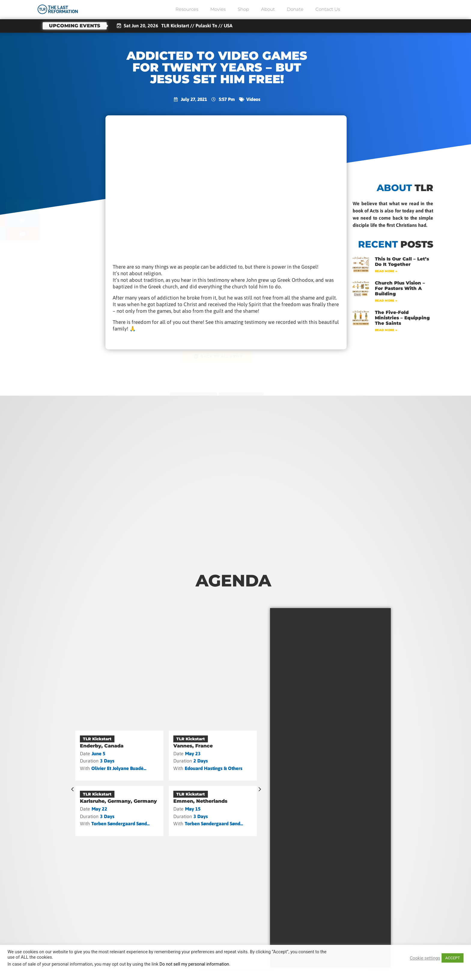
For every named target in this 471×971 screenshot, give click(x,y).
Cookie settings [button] (425, 958)
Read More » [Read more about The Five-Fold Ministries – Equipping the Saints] (386, 330)
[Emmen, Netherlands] (213, 811)
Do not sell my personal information (194, 964)
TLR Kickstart (97, 738)
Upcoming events (74, 26)
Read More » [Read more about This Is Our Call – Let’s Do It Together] (386, 271)
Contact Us (327, 9)
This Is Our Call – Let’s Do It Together (402, 261)
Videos (253, 99)
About (268, 9)
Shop (243, 9)
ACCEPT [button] (452, 958)
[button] (54, 206)
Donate (295, 9)
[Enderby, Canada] (119, 756)
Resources (186, 9)
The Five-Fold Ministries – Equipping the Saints (402, 317)
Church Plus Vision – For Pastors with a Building (400, 288)
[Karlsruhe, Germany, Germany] (119, 811)
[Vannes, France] (213, 756)
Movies (218, 9)
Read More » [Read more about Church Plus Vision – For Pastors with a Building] (386, 301)
